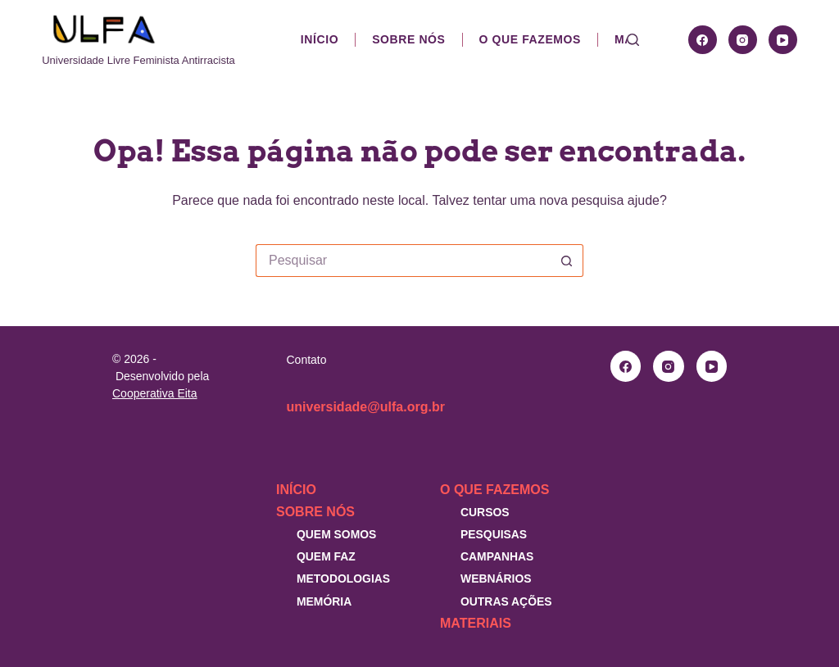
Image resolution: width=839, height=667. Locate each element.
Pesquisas (493, 534)
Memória (324, 601)
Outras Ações (506, 601)
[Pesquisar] (633, 40)
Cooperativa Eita (154, 393)
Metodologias (343, 578)
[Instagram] (742, 39)
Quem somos (336, 534)
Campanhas (496, 556)
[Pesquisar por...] (403, 260)
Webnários (496, 578)
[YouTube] (783, 39)
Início (319, 39)
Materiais (475, 623)
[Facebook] (702, 39)
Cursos (485, 512)
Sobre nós (408, 39)
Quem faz (326, 556)
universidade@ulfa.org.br (366, 407)
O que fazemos (530, 39)
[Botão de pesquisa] (567, 260)
